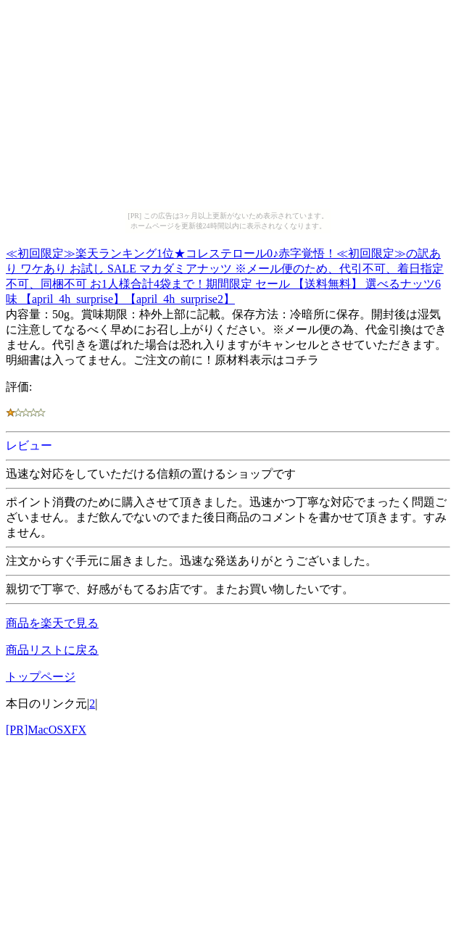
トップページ (40, 677)
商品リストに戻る (52, 650)
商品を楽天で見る (52, 623)
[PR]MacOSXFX (46, 729)
